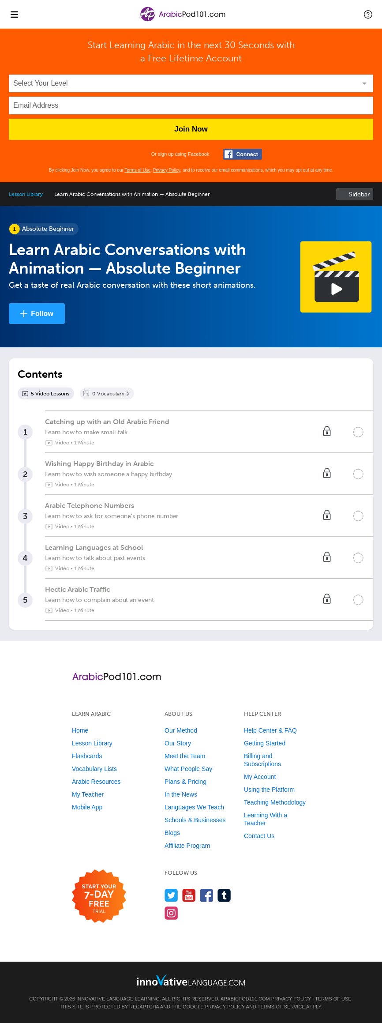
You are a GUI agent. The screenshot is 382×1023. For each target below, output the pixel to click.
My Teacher (88, 794)
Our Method (181, 730)
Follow (42, 313)
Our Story (178, 743)
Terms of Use (137, 170)
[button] (368, 14)
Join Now (191, 129)
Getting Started (264, 743)
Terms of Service (281, 1006)
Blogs (172, 832)
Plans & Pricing (185, 781)
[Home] (183, 20)
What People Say (188, 768)
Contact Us (259, 835)
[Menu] (14, 14)
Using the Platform (269, 789)
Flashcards (87, 756)
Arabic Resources (96, 781)
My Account (260, 776)
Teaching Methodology (275, 802)
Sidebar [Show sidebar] (359, 194)
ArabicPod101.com (245, 998)
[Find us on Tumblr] (224, 895)
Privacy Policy (166, 170)
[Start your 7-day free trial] (99, 896)
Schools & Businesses (195, 820)
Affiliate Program (187, 845)
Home (80, 730)
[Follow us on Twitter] (171, 895)
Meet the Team (185, 756)
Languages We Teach (194, 807)
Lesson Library (26, 194)
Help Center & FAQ (270, 730)
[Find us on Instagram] (171, 913)
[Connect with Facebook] (242, 154)
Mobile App (87, 807)
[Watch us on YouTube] (189, 895)
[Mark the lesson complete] (358, 432)
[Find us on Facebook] (206, 895)
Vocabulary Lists (94, 768)
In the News (181, 794)
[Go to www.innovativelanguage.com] (191, 980)
